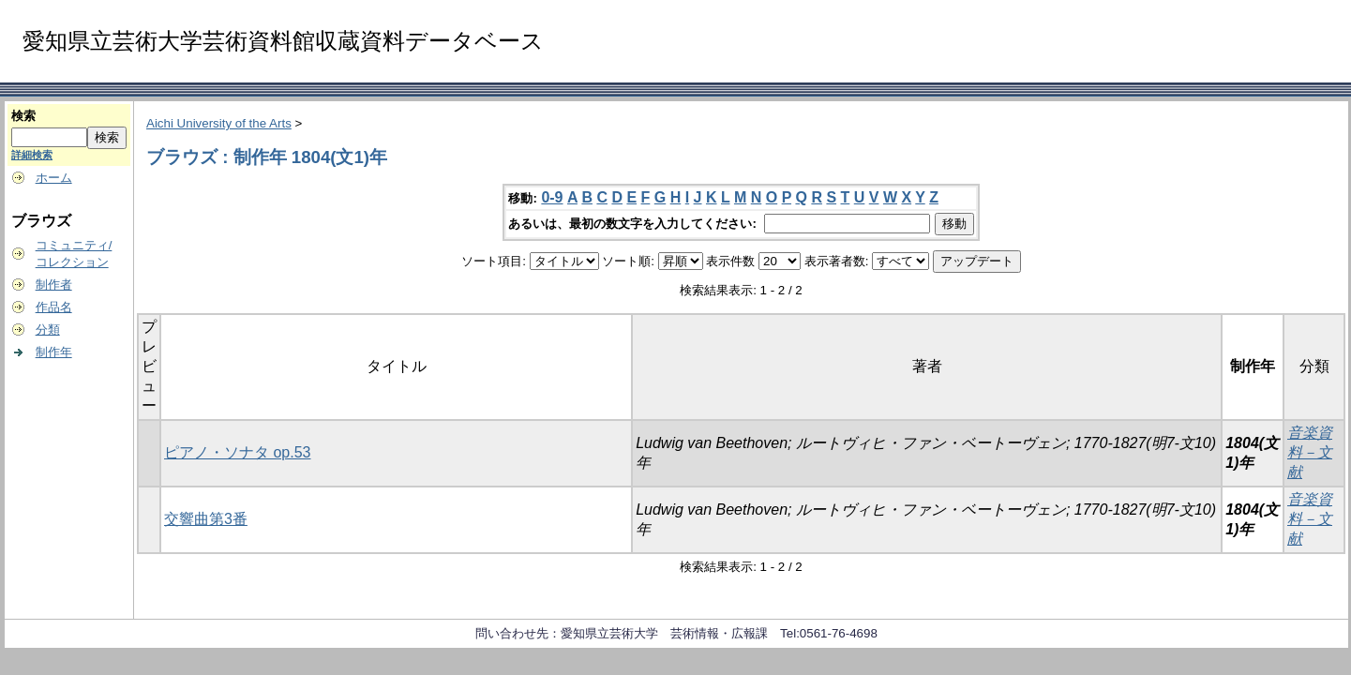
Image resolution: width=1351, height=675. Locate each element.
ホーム (54, 178)
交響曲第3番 (206, 519)
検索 (23, 116)
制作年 (54, 352)
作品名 (54, 307)
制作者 (54, 285)
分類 (48, 329)
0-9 (552, 197)
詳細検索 (32, 154)
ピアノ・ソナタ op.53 (237, 452)
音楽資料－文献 (1309, 452)
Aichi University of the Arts (219, 123)
